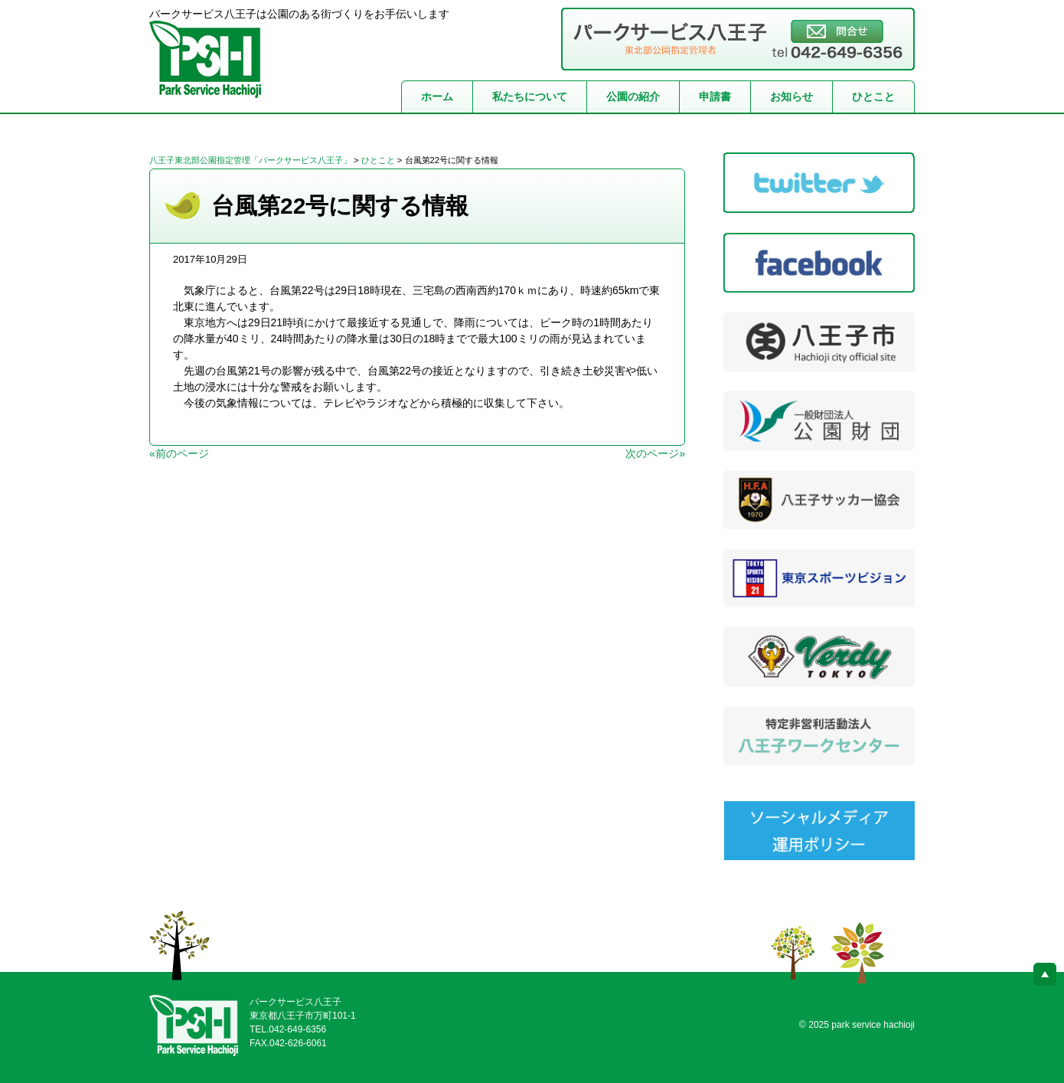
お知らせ (791, 96)
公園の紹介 (633, 96)
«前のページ (179, 453)
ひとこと (873, 96)
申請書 (715, 96)
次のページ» (655, 453)
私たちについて (529, 96)
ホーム (437, 96)
